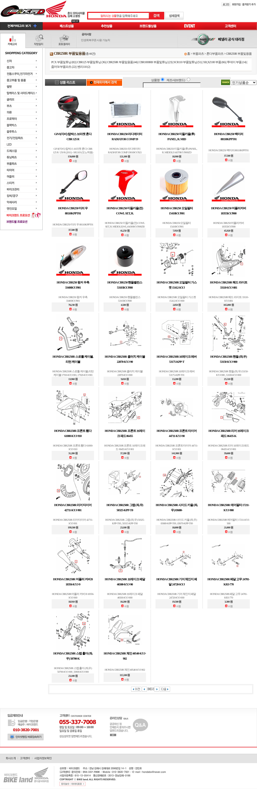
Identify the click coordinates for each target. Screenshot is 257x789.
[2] (152, 689)
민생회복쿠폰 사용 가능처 (95, 40)
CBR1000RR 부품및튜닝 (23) (155, 62)
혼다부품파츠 (214, 53)
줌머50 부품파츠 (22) (63, 67)
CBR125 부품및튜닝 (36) (91, 62)
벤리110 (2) (83, 67)
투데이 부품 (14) (236, 62)
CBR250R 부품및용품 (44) (122, 62)
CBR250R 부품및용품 (239, 53)
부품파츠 (198, 53)
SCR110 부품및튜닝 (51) (187, 62)
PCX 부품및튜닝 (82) (63, 62)
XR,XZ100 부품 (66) (214, 62)
